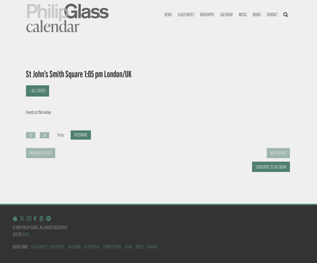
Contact (272, 14)
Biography (207, 14)
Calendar (226, 14)
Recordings (92, 247)
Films (128, 247)
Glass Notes (39, 247)
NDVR (25, 234)
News (168, 14)
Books (257, 14)
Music (243, 14)
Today (60, 135)
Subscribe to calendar (271, 167)
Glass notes (186, 14)
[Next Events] (44, 135)
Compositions (112, 247)
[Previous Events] (30, 135)
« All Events (37, 90)
